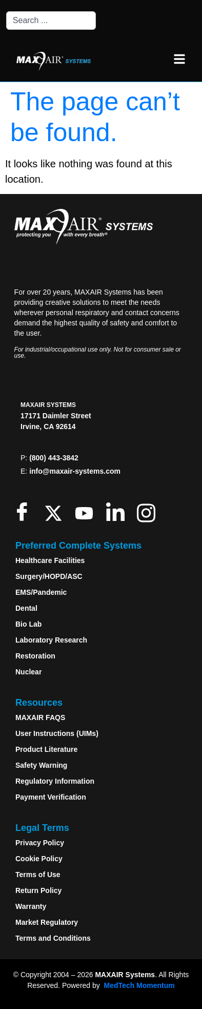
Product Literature (46, 749)
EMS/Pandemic (41, 592)
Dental (26, 608)
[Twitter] (55, 511)
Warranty (30, 906)
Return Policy (38, 890)
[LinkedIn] (117, 511)
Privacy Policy (39, 843)
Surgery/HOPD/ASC (49, 576)
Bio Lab (28, 624)
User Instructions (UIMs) (56, 733)
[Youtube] (86, 511)
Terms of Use (37, 874)
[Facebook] (24, 511)
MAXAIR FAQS (40, 717)
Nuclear (28, 672)
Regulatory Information (54, 781)
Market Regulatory (46, 922)
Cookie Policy (39, 859)
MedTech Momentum (139, 985)
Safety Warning (41, 765)
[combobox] (51, 20)
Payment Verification (50, 797)
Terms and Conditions (53, 938)
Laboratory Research (51, 640)
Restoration (35, 656)
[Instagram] (148, 511)
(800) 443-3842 (53, 458)
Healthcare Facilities (50, 560)
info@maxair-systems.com (74, 471)
